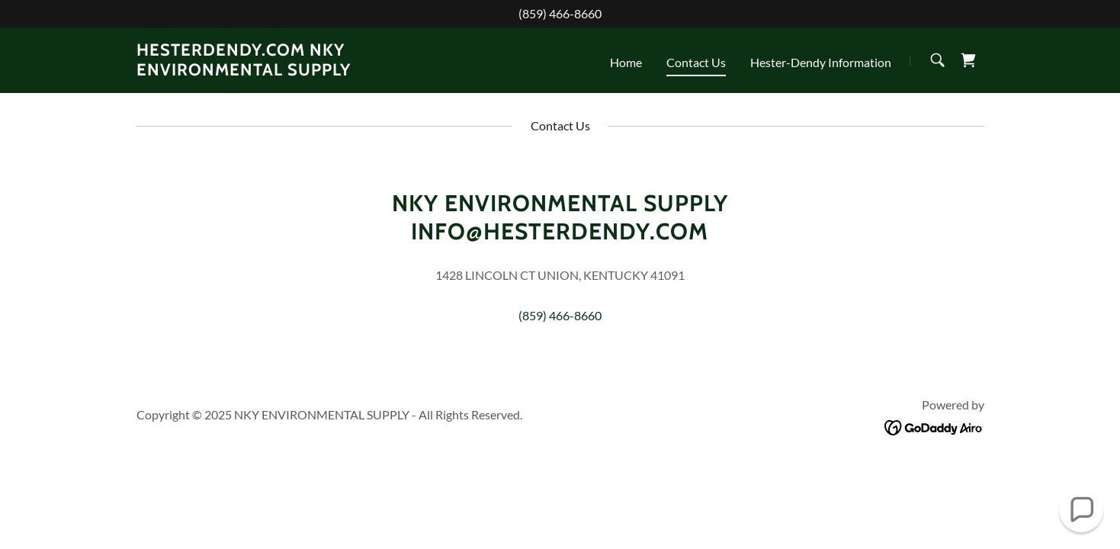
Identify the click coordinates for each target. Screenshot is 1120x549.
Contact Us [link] (696, 62)
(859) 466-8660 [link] (560, 13)
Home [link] (626, 62)
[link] (284, 70)
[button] (1081, 510)
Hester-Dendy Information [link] (820, 62)
